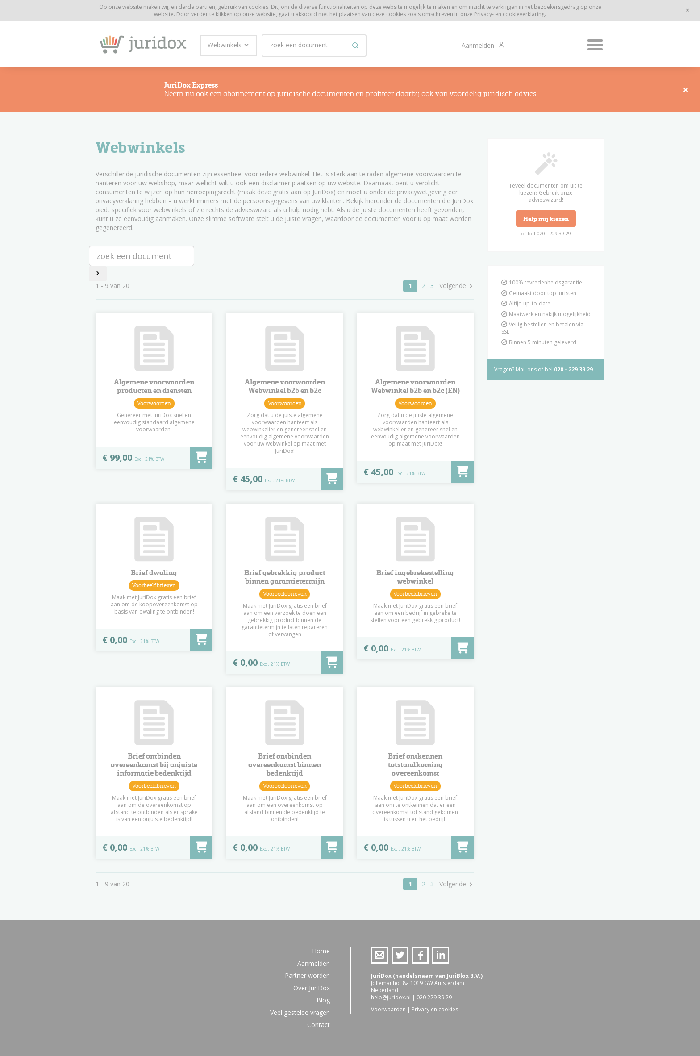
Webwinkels (229, 45)
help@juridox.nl (391, 997)
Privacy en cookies (435, 1009)
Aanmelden (479, 45)
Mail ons (526, 372)
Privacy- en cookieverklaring (509, 14)
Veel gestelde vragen (300, 1012)
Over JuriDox (311, 988)
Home (321, 951)
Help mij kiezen (546, 221)
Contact (318, 1024)
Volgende (452, 288)
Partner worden (307, 975)
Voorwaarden (388, 1009)
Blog (323, 1000)
